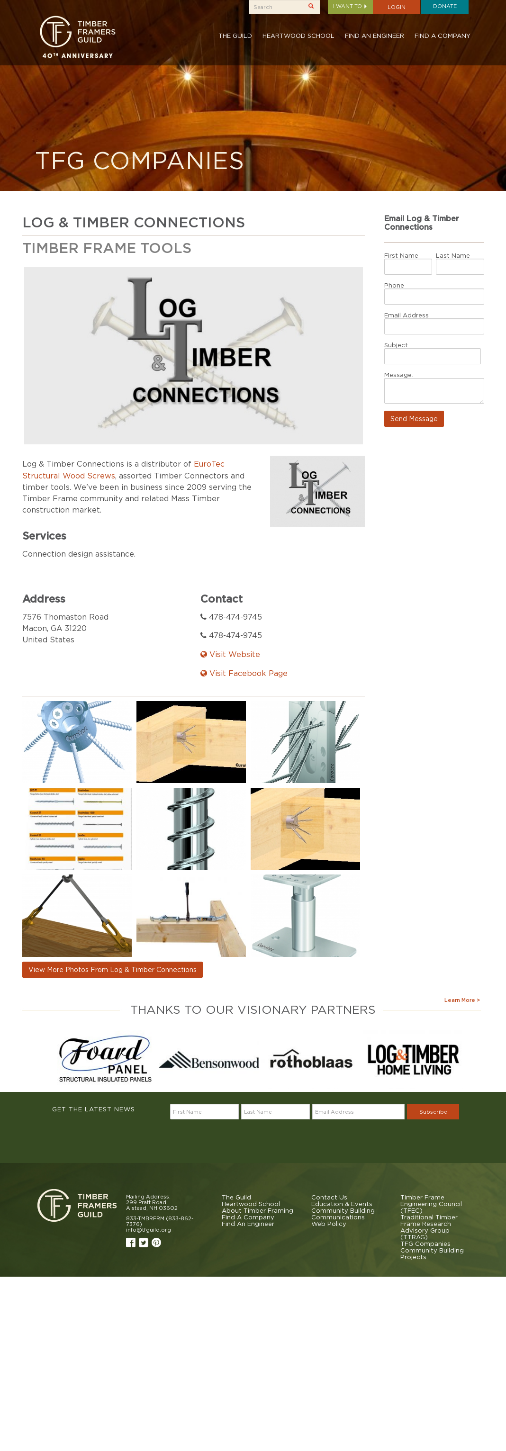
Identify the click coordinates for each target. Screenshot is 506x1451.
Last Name (453, 255)
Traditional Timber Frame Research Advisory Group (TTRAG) (429, 1227)
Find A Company (442, 35)
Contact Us (329, 1197)
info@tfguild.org (148, 1230)
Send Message (414, 418)
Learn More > (462, 1000)
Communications (338, 1217)
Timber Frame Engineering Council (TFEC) (431, 1204)
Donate (445, 6)
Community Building (343, 1210)
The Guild (235, 35)
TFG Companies (425, 1243)
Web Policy (328, 1223)
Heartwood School (298, 35)
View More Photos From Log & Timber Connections (112, 969)
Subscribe (433, 1112)
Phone (394, 285)
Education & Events (341, 1203)
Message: (398, 374)
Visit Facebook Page (244, 673)
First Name (401, 255)
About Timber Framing (257, 1210)
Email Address (406, 315)
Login (397, 7)
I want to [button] (350, 6)
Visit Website (230, 654)
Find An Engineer (374, 35)
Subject (396, 345)
